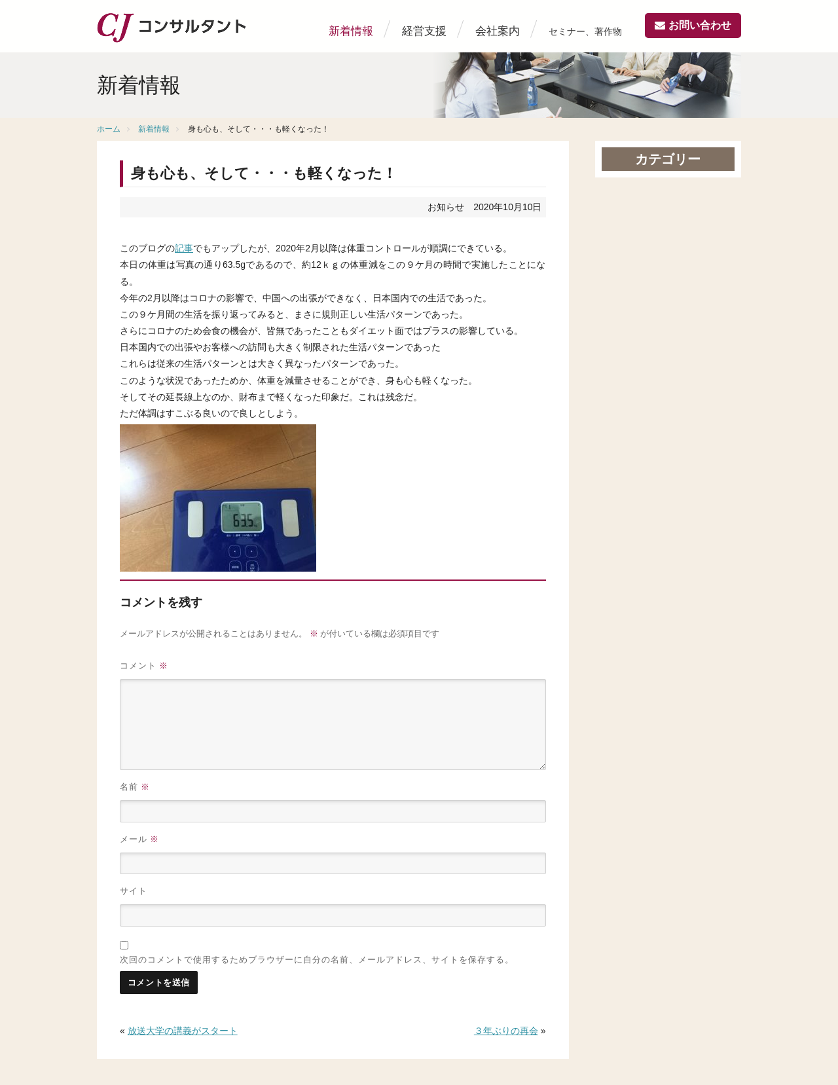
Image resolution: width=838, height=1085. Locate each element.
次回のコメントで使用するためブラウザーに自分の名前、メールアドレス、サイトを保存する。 (317, 959)
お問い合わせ (699, 25)
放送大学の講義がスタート (183, 1030)
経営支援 (424, 31)
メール (139, 839)
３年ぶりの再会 (506, 1030)
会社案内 (497, 31)
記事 (184, 248)
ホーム (108, 129)
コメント (144, 665)
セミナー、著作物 (585, 31)
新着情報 (351, 31)
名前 (135, 786)
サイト (133, 890)
